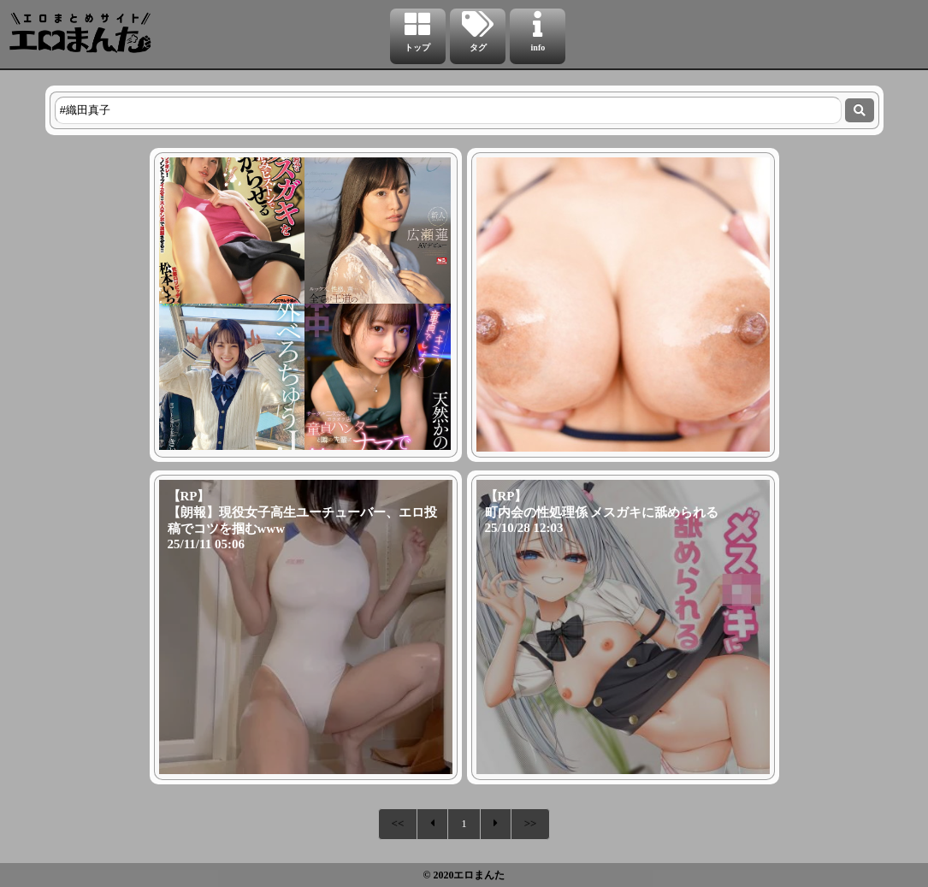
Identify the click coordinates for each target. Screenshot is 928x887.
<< (398, 823)
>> (530, 823)
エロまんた (479, 875)
